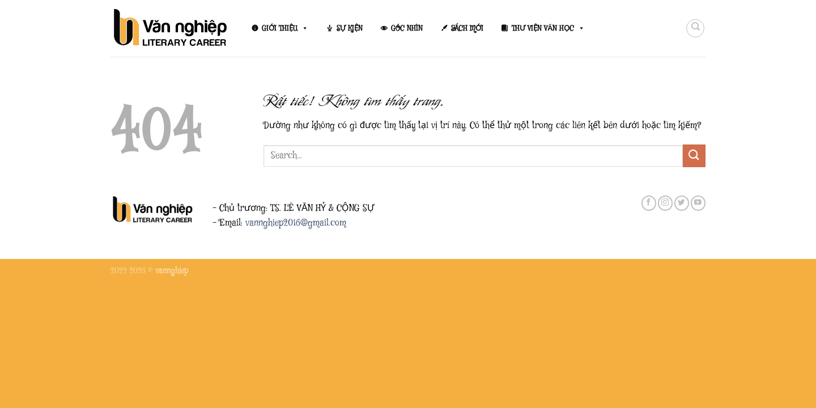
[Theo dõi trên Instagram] (665, 203)
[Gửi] (694, 155)
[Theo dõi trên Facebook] (648, 203)
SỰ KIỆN (350, 28)
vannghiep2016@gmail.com (295, 223)
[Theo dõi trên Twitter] (681, 203)
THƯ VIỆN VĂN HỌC (548, 28)
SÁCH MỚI (467, 28)
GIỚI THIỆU (285, 28)
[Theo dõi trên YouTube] (698, 203)
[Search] (695, 28)
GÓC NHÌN (407, 28)
